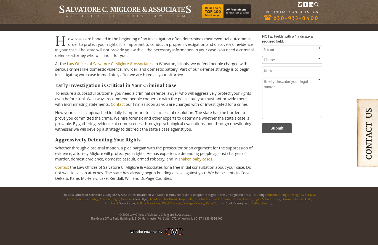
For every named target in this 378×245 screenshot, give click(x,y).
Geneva (126, 199)
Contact (118, 104)
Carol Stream (220, 199)
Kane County (214, 203)
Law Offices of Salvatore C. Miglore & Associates (110, 63)
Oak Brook (170, 199)
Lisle (308, 199)
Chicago (105, 199)
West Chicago (171, 203)
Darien (236, 199)
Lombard (111, 203)
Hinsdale (155, 199)
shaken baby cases (195, 159)
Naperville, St (188, 199)
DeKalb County (261, 203)
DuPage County (193, 203)
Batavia (310, 195)
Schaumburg (271, 199)
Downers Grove (293, 199)
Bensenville (74, 199)
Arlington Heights (290, 195)
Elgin (116, 199)
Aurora (247, 199)
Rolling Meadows (149, 203)
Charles (204, 199)
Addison (271, 195)
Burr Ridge (90, 199)
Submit (276, 128)
